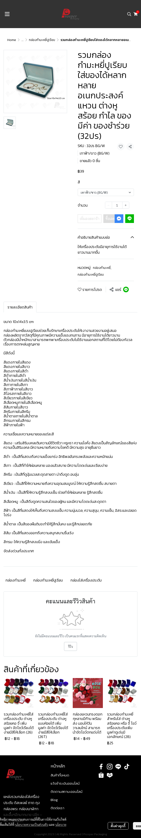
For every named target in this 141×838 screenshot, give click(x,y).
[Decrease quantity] (108, 205)
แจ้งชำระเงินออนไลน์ (65, 783)
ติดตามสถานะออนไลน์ (66, 791)
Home (11, 39)
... (22, 39)
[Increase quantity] (125, 205)
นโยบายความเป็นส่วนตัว (31, 824)
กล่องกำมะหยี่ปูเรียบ (42, 39)
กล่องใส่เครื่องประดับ (86, 580)
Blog (54, 799)
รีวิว (70, 646)
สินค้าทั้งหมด (60, 775)
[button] (129, 14)
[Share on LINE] (126, 289)
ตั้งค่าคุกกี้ (118, 826)
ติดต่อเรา (57, 808)
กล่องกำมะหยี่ (102, 267)
